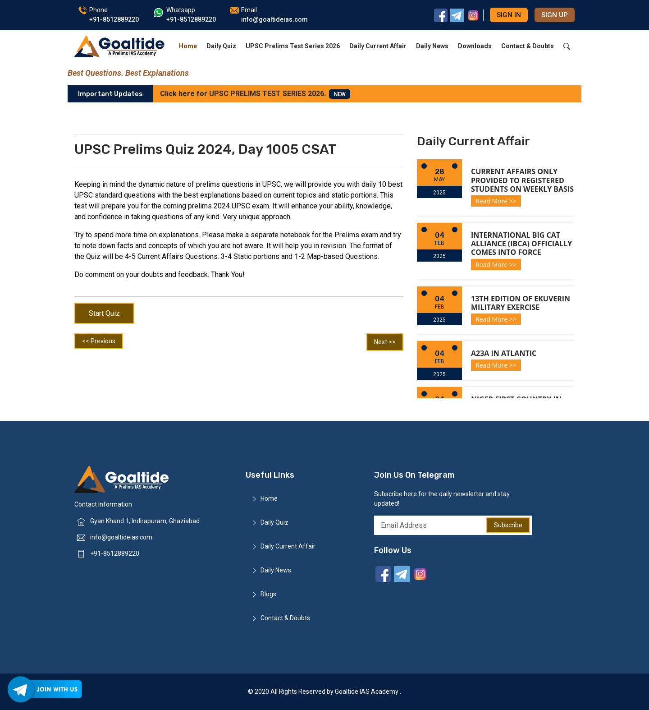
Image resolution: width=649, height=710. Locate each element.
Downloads (475, 46)
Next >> (385, 342)
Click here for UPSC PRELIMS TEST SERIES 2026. (255, 94)
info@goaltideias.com (121, 537)
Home (188, 46)
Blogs (268, 594)
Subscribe (508, 525)
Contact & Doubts (527, 46)
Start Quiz (104, 313)
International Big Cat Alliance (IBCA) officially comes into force (521, 243)
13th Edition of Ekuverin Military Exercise (520, 303)
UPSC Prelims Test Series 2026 (293, 46)
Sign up (554, 15)
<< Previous (98, 341)
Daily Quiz (221, 46)
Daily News (432, 46)
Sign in (509, 15)
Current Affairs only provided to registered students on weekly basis (522, 180)
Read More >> (495, 201)
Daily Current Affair (378, 46)
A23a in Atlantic (503, 353)
